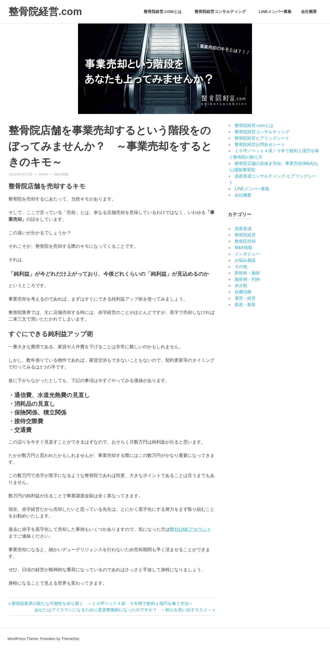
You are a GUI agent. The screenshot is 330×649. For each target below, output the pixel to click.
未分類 (241, 285)
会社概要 (309, 11)
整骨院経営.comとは (165, 11)
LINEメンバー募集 (275, 11)
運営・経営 (245, 298)
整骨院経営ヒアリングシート (262, 138)
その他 (241, 266)
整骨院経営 (245, 235)
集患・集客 (245, 304)
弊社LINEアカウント (190, 529)
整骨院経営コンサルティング (223, 11)
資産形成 (243, 228)
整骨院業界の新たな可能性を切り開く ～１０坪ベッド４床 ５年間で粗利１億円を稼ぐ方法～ (102, 603)
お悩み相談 (245, 260)
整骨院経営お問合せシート (260, 144)
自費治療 (243, 292)
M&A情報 (61, 174)
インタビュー (247, 254)
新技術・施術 (247, 273)
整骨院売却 (245, 241)
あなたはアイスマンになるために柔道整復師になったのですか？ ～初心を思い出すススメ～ (123, 610)
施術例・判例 (247, 279)
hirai (43, 174)
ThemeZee (70, 639)
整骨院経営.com (45, 11)
